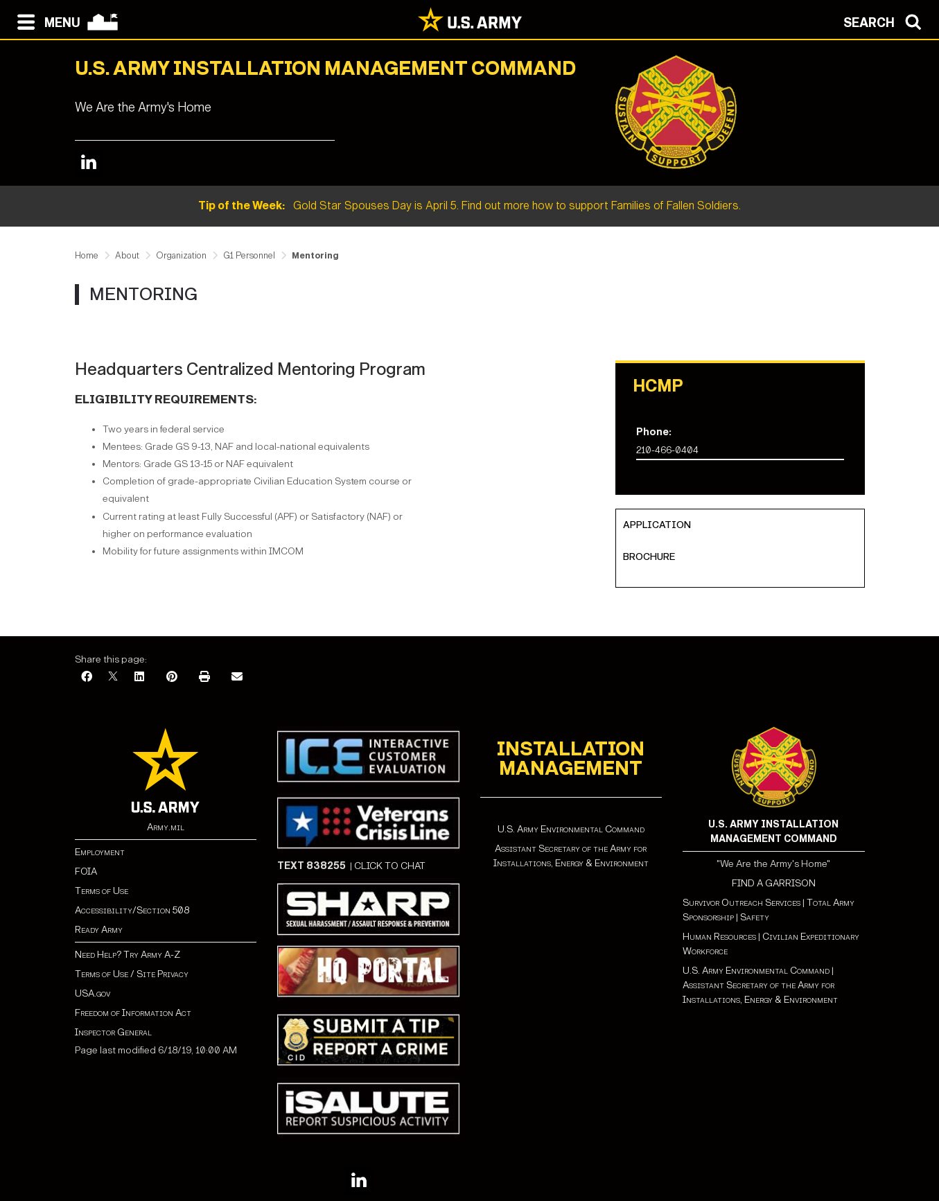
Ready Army (99, 930)
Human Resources (719, 937)
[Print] (204, 677)
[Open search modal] (886, 21)
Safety (754, 917)
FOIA (86, 871)
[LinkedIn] (139, 677)
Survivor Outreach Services (741, 903)
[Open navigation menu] (45, 21)
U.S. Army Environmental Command (571, 829)
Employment (100, 852)
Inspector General (113, 1032)
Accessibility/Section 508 (132, 910)
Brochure (649, 557)
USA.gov (92, 993)
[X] (113, 677)
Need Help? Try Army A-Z (127, 955)
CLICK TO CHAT (389, 866)
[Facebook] (86, 677)
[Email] (237, 677)
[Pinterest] (172, 677)
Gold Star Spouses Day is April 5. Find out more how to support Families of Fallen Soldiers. (469, 205)
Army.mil (165, 827)
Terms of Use (101, 891)
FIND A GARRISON (774, 883)
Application (657, 525)
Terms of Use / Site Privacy (131, 974)
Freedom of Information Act (133, 1013)
